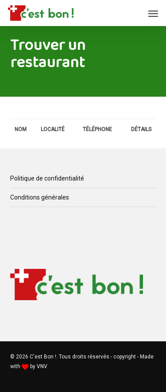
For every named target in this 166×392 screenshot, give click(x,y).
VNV (42, 366)
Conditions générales (39, 197)
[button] (153, 13)
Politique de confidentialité (47, 178)
